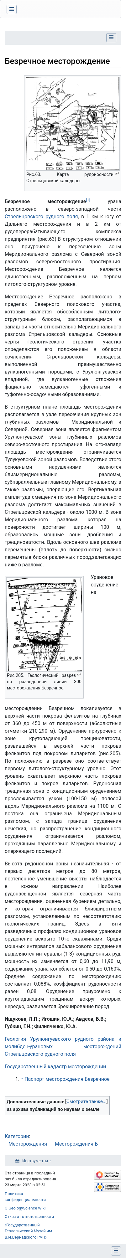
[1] (88, 200)
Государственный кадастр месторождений (55, 1067)
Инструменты (35, 1160)
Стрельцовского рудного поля (41, 216)
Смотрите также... (86, 1101)
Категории (17, 1136)
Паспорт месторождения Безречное (66, 1079)
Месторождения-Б (76, 1144)
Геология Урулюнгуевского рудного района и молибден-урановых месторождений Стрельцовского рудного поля (63, 1046)
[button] (86, 1101)
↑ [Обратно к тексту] (22, 1079)
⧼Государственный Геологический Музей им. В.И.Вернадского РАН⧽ (29, 1231)
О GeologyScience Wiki (25, 1208)
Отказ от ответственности (29, 1216)
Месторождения (27, 1144)
